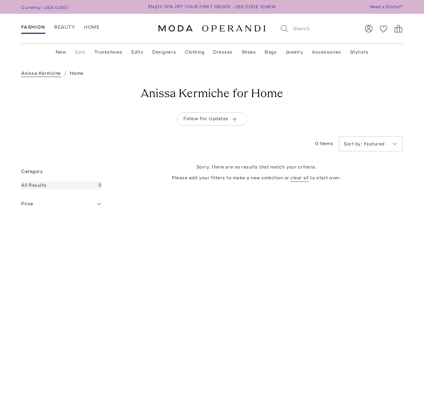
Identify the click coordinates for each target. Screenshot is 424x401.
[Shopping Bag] (398, 28)
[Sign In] (368, 28)
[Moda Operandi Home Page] (212, 29)
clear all (299, 177)
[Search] (316, 28)
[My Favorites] (383, 28)
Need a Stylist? (386, 6)
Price (61, 204)
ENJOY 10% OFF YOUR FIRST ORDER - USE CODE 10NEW (212, 6)
